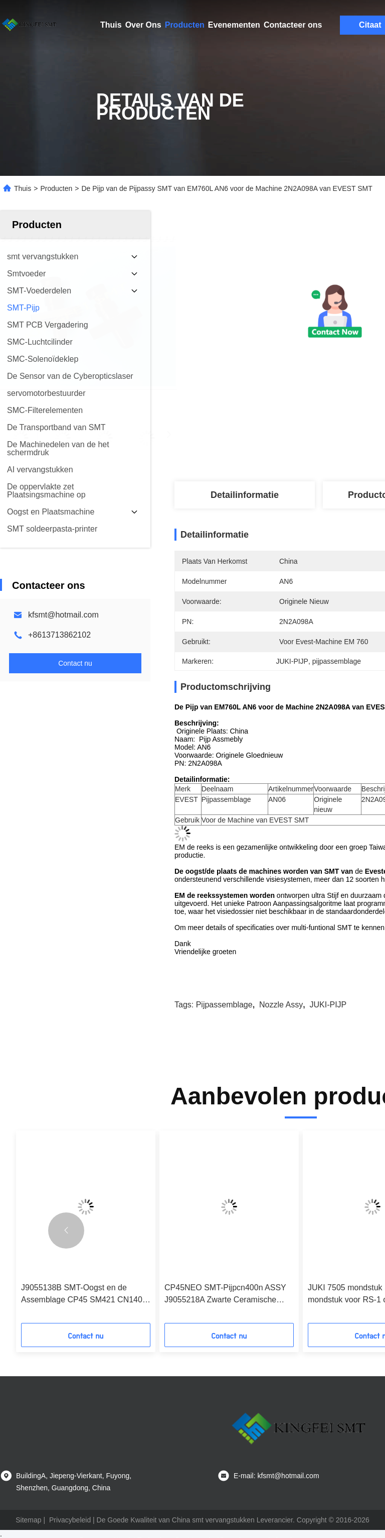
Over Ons (143, 25)
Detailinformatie (245, 495)
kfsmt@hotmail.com (63, 614)
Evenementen (234, 25)
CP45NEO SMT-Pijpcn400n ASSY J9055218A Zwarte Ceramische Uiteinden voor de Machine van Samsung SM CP (225, 1294)
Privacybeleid (70, 1520)
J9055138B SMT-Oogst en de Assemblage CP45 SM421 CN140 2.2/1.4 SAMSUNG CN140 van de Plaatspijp (81, 1294)
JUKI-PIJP (327, 1004)
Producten (185, 25)
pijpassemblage (224, 1004)
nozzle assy (281, 1004)
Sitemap (28, 1520)
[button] (66, 1230)
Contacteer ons (293, 25)
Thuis (111, 25)
